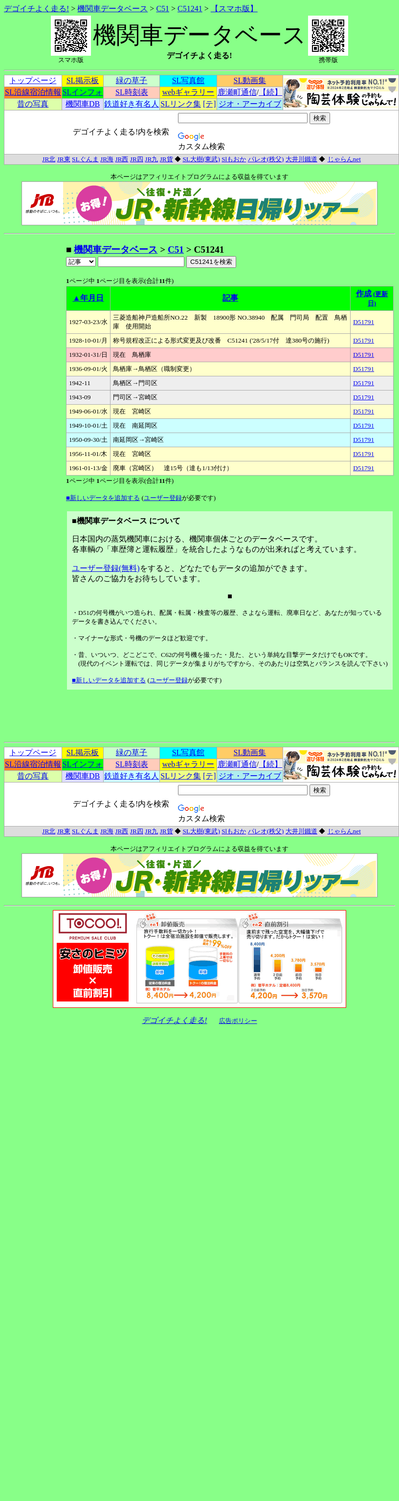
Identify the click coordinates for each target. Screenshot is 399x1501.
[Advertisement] (34, 390)
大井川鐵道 (301, 159)
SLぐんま (85, 159)
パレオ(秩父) (266, 159)
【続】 (270, 92)
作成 (364, 293)
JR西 (121, 159)
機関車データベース (112, 8)
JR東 (63, 159)
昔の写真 (32, 104)
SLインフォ (83, 92)
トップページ (32, 80)
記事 (230, 298)
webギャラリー (188, 92)
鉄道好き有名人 (131, 104)
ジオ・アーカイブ (250, 104)
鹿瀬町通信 (237, 92)
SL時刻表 (131, 92)
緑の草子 (131, 80)
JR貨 (166, 159)
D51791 (363, 322)
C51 (162, 8)
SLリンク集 (180, 104)
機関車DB (83, 104)
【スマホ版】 (234, 8)
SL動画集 (250, 80)
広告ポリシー (238, 1020)
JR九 (151, 159)
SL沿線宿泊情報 (33, 92)
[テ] (209, 104)
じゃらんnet (344, 159)
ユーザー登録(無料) (106, 568)
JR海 (106, 159)
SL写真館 (188, 80)
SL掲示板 (82, 80)
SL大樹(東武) (201, 159)
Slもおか (234, 159)
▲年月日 (88, 298)
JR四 (136, 159)
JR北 (48, 159)
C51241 (189, 8)
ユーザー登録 (163, 497)
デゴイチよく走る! (36, 8)
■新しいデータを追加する (103, 497)
